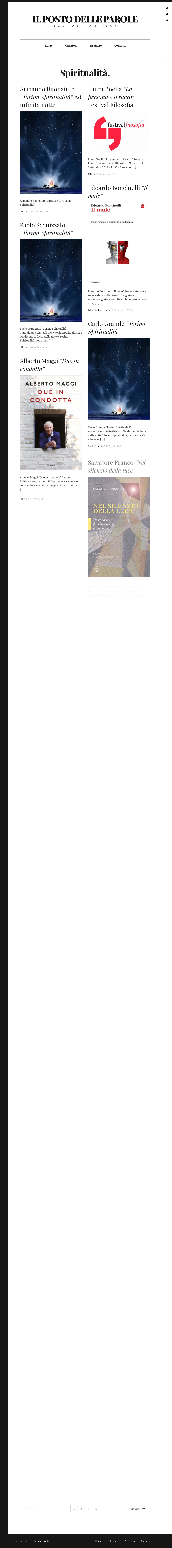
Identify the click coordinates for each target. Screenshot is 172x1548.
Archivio (96, 45)
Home (49, 45)
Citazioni (71, 45)
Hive (30, 1541)
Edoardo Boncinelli (99, 310)
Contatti (120, 45)
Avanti (138, 1508)
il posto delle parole (85, 19)
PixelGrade (43, 1541)
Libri (23, 211)
